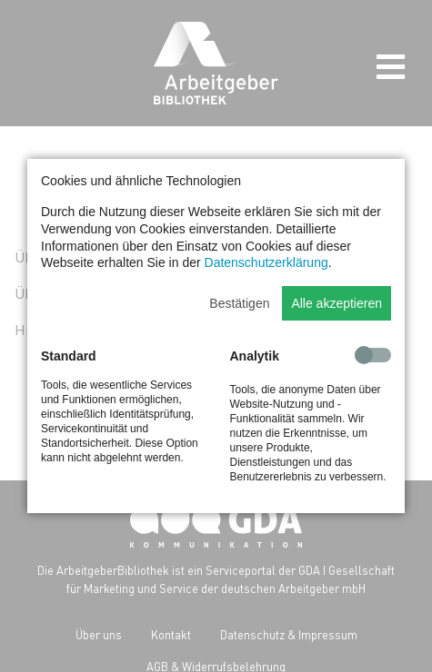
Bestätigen (239, 303)
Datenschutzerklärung (266, 262)
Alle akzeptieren (336, 303)
